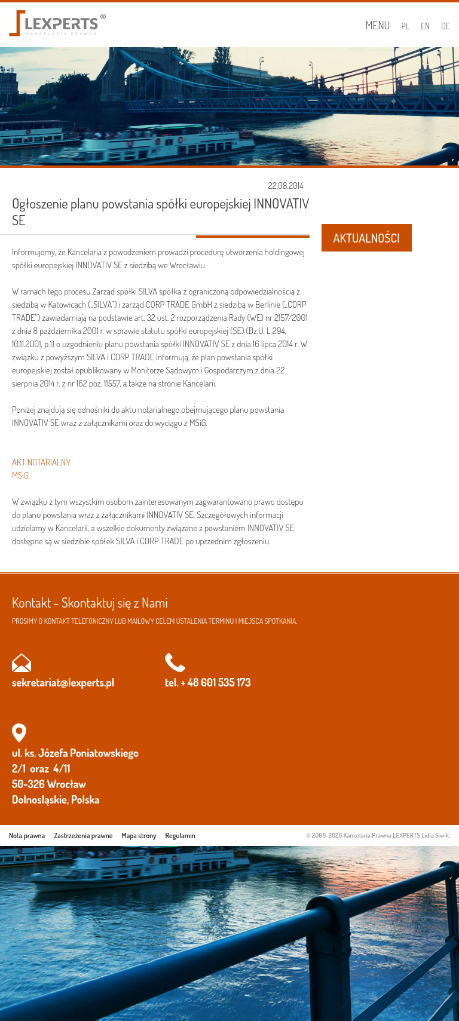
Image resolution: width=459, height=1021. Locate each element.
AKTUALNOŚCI (366, 238)
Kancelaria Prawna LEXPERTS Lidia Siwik (396, 835)
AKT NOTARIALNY (41, 462)
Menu (377, 25)
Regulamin (180, 835)
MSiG (20, 475)
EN (425, 26)
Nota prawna (27, 835)
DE (445, 26)
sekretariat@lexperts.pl (63, 682)
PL (406, 26)
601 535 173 (225, 682)
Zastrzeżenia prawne (83, 835)
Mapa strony (139, 835)
